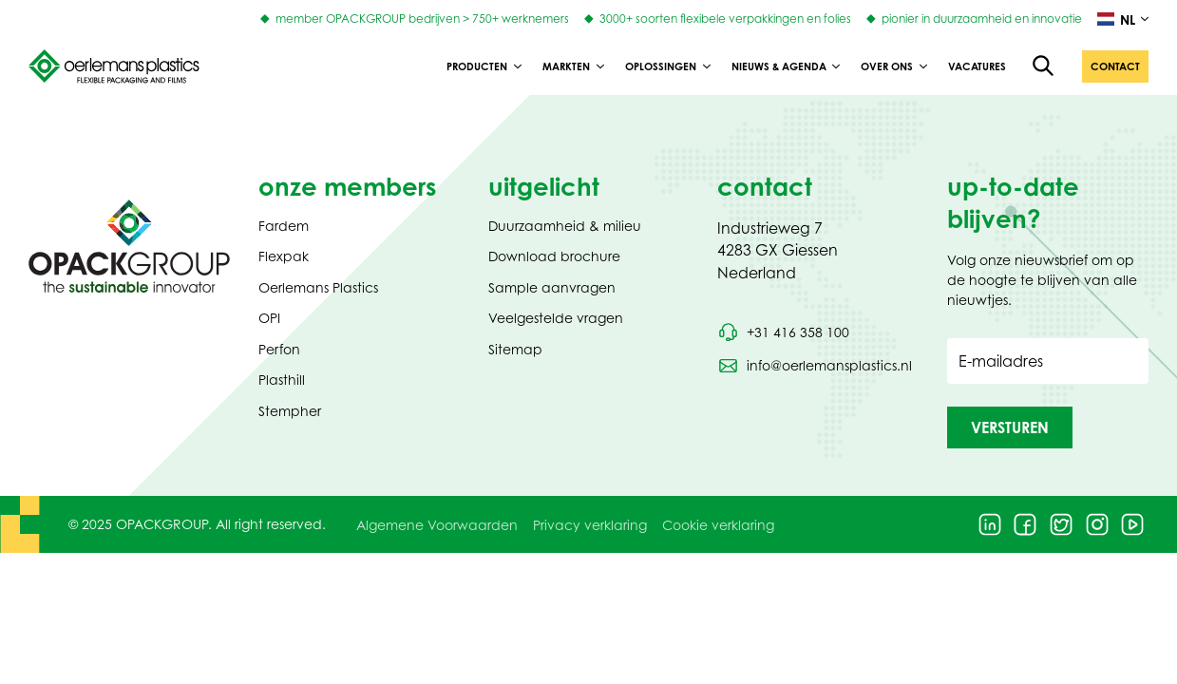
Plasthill (281, 379)
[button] (1115, 66)
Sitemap (515, 349)
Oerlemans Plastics (318, 287)
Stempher (289, 411)
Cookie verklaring (718, 525)
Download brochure (554, 256)
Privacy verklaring (590, 525)
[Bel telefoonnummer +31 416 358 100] (782, 332)
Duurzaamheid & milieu (564, 226)
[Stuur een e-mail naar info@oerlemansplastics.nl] (814, 366)
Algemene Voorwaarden (437, 525)
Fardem (283, 226)
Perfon (279, 349)
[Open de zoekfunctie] (1044, 66)
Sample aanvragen (552, 287)
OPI (269, 318)
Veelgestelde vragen (555, 318)
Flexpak (283, 256)
